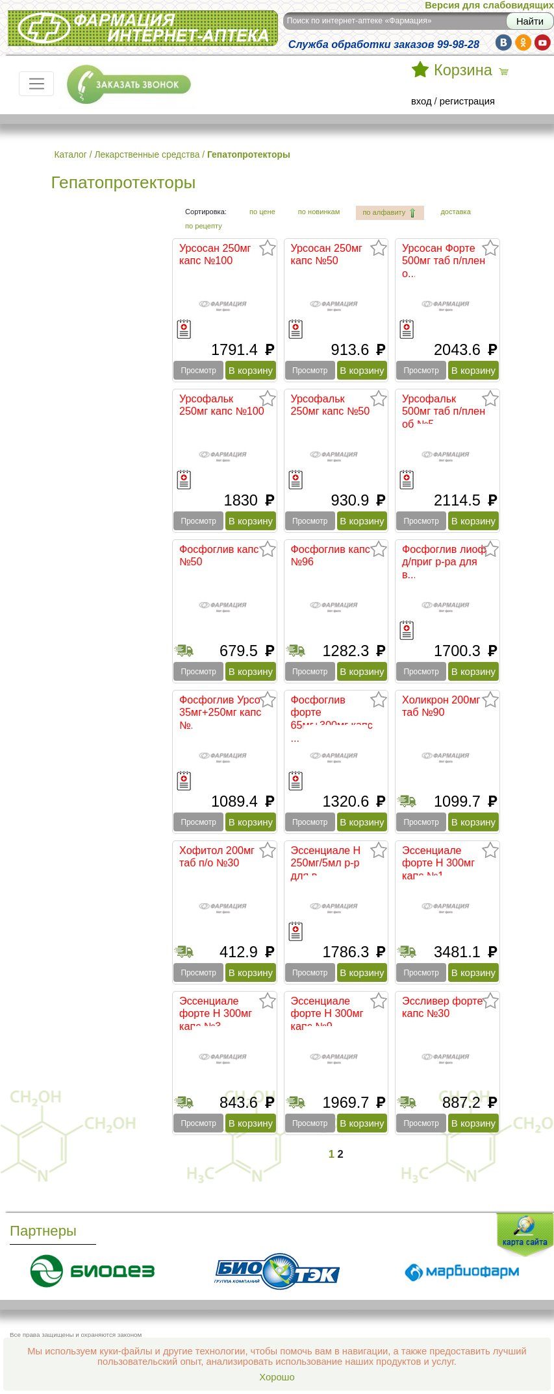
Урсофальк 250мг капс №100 (221, 405)
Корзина (463, 70)
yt (543, 42)
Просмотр (198, 370)
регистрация (467, 101)
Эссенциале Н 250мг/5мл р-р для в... (326, 862)
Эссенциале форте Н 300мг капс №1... (438, 862)
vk (504, 42)
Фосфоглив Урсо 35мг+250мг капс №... (220, 712)
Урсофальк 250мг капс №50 (330, 405)
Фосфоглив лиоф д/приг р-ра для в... (444, 561)
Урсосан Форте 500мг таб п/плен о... (443, 260)
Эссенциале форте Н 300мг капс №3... (215, 1013)
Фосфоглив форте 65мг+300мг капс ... (332, 719)
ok (523, 42)
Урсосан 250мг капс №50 (327, 254)
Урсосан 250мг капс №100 (215, 254)
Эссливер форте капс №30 (442, 1007)
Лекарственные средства (146, 154)
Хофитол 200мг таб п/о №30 (217, 856)
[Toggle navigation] (36, 83)
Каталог (71, 154)
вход (421, 101)
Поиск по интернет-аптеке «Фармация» (359, 20)
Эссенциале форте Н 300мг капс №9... (327, 1013)
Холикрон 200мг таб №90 (441, 706)
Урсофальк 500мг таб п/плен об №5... (443, 411)
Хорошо (276, 1377)
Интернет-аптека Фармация (143, 28)
